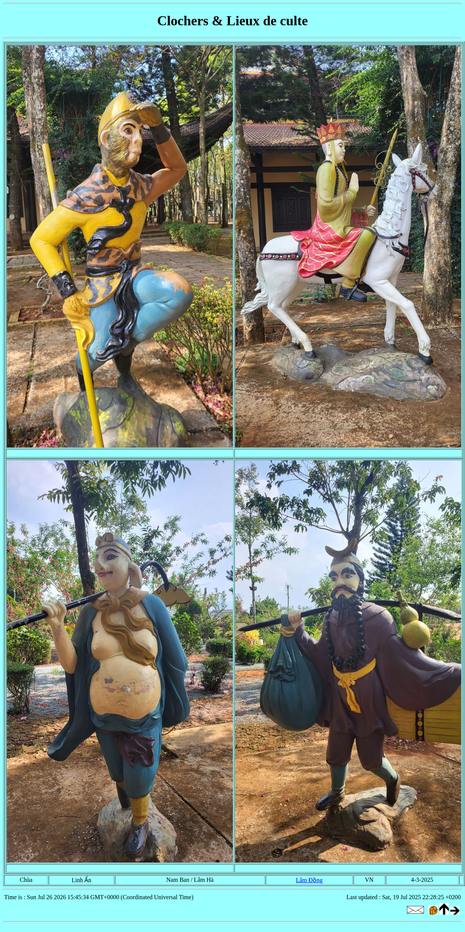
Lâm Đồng (309, 880)
